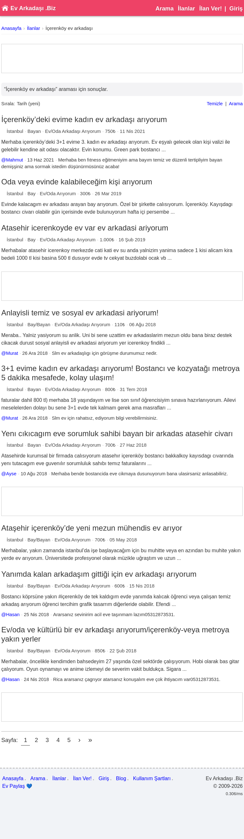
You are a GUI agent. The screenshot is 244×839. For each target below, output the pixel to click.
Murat (12, 353)
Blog (121, 778)
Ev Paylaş (17, 786)
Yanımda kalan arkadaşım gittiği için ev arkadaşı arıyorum (99, 574)
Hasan (13, 614)
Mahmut (14, 159)
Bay (31, 193)
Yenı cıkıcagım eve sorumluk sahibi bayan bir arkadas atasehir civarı (117, 433)
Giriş (236, 8)
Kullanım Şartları (152, 778)
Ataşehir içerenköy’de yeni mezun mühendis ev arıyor (91, 528)
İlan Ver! (210, 8)
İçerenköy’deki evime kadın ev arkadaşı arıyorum (84, 119)
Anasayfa (11, 28)
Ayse (11, 473)
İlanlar (186, 8)
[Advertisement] (122, 58)
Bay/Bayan (38, 324)
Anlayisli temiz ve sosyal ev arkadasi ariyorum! (80, 312)
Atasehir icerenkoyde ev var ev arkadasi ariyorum (84, 228)
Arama (164, 8)
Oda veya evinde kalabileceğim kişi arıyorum (76, 181)
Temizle (215, 103)
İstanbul (15, 131)
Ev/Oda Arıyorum (58, 193)
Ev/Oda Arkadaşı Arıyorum (73, 131)
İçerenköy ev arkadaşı (69, 28)
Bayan (34, 131)
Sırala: (8, 103)
